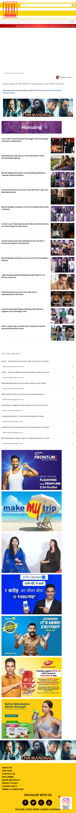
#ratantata (58, 90)
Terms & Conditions (12, 789)
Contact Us (8, 773)
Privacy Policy (10, 783)
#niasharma (51, 90)
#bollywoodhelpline (9, 93)
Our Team (7, 770)
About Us (7, 767)
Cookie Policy (9, 786)
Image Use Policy (11, 780)
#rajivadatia (43, 90)
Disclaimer (7, 777)
